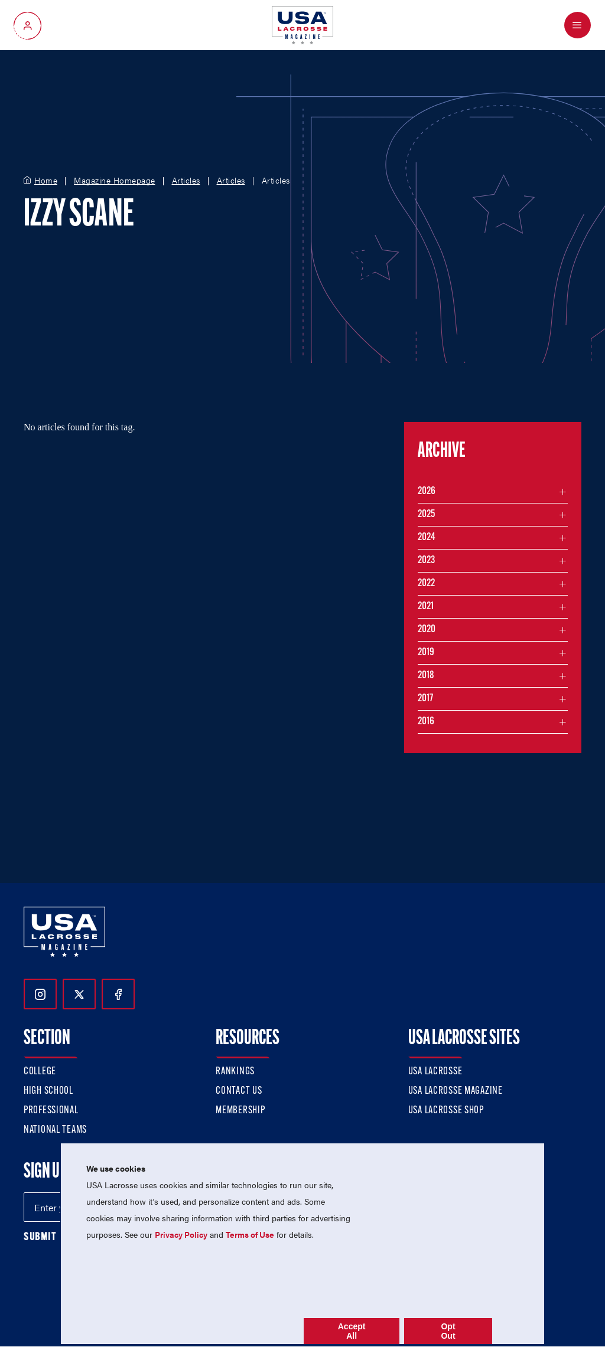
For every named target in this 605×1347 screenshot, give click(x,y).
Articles (186, 180)
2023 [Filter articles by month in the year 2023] (426, 560)
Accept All (352, 1331)
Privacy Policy (181, 1234)
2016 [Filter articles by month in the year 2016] (426, 721)
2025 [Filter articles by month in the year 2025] (426, 514)
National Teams (55, 1130)
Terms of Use (250, 1234)
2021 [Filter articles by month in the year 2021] (426, 606)
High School (48, 1091)
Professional (51, 1110)
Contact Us (239, 1091)
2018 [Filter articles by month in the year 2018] (426, 675)
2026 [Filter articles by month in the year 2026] (426, 491)
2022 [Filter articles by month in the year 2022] (426, 583)
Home (45, 180)
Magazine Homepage (114, 180)
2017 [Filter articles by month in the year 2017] (425, 698)
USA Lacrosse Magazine (455, 1091)
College (40, 1071)
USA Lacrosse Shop (446, 1110)
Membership (240, 1110)
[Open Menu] (577, 25)
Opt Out (448, 1331)
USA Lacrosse (435, 1071)
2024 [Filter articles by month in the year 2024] (426, 537)
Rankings (235, 1071)
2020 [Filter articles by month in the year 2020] (426, 629)
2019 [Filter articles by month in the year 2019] (426, 652)
